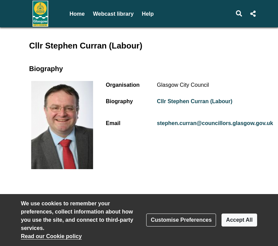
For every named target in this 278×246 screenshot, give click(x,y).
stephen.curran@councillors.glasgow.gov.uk (215, 123)
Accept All (239, 220)
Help (148, 14)
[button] (239, 13)
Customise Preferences (181, 220)
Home (77, 14)
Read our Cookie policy (51, 236)
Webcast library (113, 14)
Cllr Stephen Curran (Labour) (194, 101)
